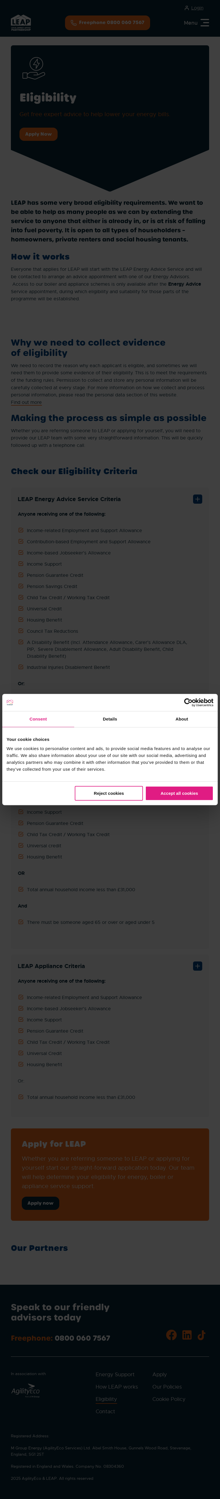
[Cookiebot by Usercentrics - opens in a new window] (188, 702)
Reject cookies (109, 793)
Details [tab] (110, 719)
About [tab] (182, 719)
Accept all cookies (179, 793)
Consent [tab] (38, 719)
